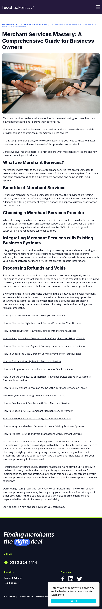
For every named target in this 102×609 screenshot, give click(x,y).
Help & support (11, 583)
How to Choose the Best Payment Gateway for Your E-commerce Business (44, 346)
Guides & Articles (10, 24)
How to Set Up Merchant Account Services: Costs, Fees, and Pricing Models (44, 338)
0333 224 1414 (23, 562)
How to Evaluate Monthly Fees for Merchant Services (32, 361)
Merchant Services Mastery (36, 24)
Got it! (73, 601)
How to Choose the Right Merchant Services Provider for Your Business (42, 323)
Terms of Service (44, 596)
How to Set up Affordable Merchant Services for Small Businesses (39, 369)
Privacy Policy (10, 596)
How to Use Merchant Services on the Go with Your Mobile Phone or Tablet (45, 388)
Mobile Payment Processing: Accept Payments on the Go (34, 395)
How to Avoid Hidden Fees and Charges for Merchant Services (37, 418)
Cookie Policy (26, 596)
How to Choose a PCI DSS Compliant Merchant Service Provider (38, 410)
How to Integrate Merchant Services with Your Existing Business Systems (43, 426)
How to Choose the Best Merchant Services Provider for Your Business (42, 353)
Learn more (57, 594)
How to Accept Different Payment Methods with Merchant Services (39, 330)
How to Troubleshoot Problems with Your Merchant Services (36, 403)
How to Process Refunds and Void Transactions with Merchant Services (42, 433)
